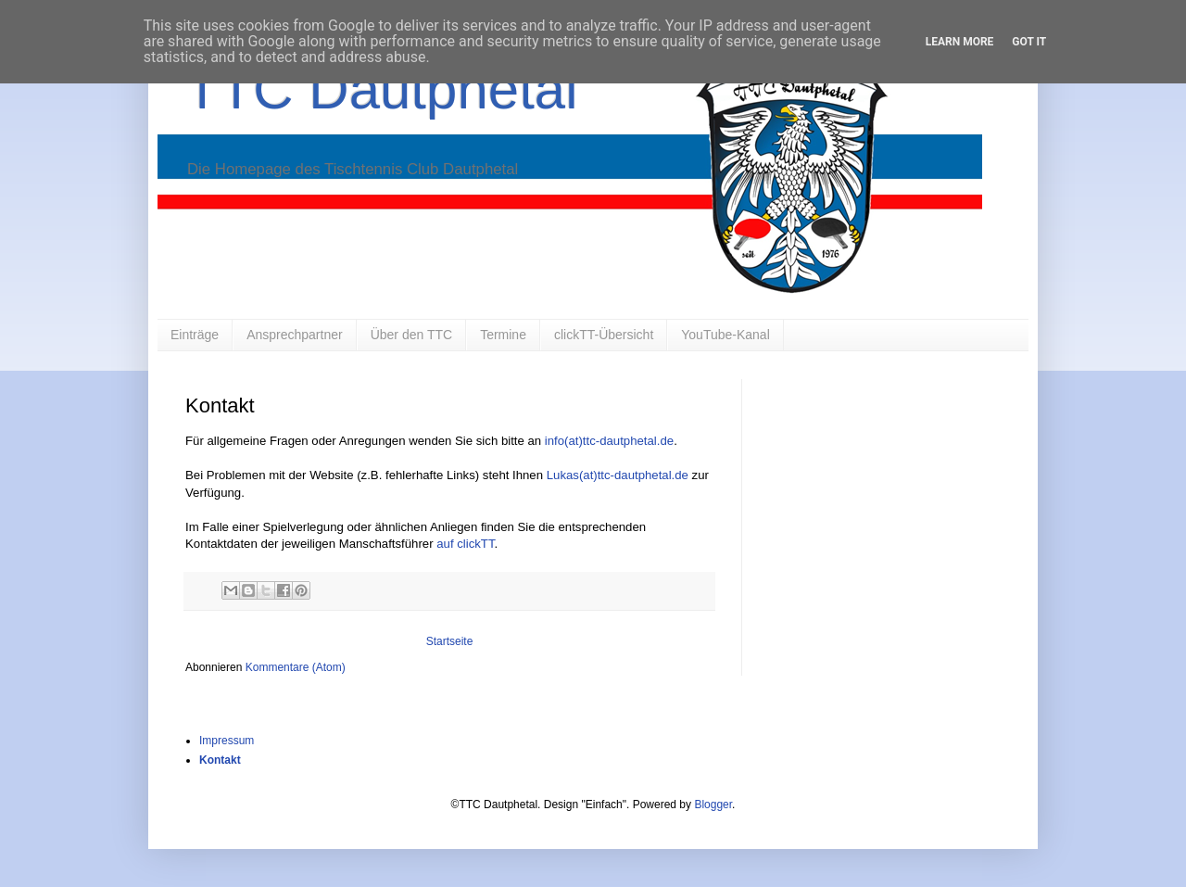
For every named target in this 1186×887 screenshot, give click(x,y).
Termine (503, 334)
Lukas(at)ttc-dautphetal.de (617, 475)
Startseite (449, 641)
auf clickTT (465, 544)
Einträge (194, 334)
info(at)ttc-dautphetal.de (609, 441)
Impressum (226, 740)
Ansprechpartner (294, 334)
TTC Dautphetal (381, 89)
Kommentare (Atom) (296, 667)
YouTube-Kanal (725, 334)
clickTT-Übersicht (603, 334)
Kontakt (220, 760)
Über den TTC (411, 334)
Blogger (713, 804)
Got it (1029, 41)
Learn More (960, 41)
